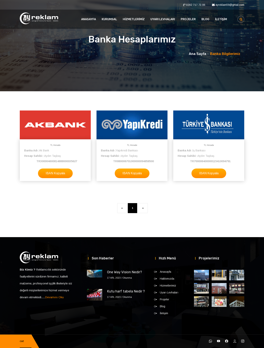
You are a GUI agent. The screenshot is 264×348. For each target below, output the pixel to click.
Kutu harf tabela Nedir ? (126, 291)
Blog (205, 19)
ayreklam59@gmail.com (229, 4)
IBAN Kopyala (55, 173)
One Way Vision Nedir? (124, 272)
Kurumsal (109, 19)
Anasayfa (88, 19)
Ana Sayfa (197, 54)
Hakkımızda (167, 278)
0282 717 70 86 (195, 4)
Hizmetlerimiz (134, 19)
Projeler (188, 19)
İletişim (221, 19)
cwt (22, 341)
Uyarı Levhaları (162, 19)
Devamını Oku (54, 297)
